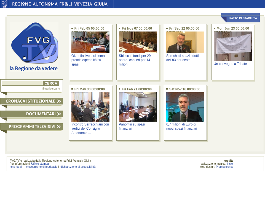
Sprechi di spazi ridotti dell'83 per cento (182, 58)
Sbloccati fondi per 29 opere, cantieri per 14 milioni (135, 60)
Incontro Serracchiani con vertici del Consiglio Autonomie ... (90, 128)
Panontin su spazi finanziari (132, 126)
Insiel (230, 163)
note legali (16, 166)
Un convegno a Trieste (230, 64)
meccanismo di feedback (41, 166)
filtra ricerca (51, 88)
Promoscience (225, 166)
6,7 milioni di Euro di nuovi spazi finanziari (181, 126)
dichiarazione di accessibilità (77, 166)
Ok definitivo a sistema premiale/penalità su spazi (88, 60)
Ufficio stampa (40, 163)
